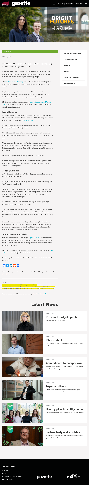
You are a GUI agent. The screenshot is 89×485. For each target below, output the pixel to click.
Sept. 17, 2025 (6, 57)
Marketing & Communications (12, 476)
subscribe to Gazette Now (40, 294)
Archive (5, 470)
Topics (4, 283)
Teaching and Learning (71, 77)
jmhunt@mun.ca (6, 273)
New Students (39, 286)
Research (67, 65)
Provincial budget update (62, 317)
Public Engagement (70, 59)
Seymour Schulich (34, 238)
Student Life (25, 288)
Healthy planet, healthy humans (65, 409)
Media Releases (7, 479)
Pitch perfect (54, 340)
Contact (5, 473)
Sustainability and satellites (63, 432)
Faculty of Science (29, 120)
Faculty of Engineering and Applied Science (14, 286)
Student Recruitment (34, 288)
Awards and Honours (8, 285)
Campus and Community (20, 285)
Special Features (69, 83)
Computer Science (32, 285)
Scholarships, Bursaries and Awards (12, 288)
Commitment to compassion (64, 363)
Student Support (44, 288)
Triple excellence (56, 386)
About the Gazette (8, 467)
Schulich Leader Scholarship (14, 82)
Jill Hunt (7, 61)
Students (51, 288)
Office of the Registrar (49, 286)
